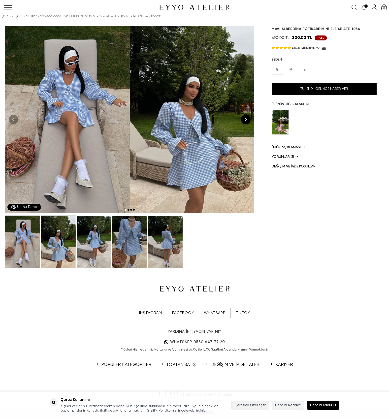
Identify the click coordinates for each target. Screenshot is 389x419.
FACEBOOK (183, 313)
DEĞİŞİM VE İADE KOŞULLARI (296, 166)
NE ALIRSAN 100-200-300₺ (42, 16)
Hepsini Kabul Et (323, 405)
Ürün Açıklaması (288, 147)
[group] (67, 119)
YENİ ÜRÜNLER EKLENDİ (80, 16)
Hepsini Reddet (288, 405)
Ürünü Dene (24, 207)
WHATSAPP (215, 313)
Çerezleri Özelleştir (250, 405)
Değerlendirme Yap (306, 47)
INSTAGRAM (150, 313)
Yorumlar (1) (285, 157)
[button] (126, 210)
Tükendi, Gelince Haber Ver (324, 89)
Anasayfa (11, 16)
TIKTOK (243, 313)
